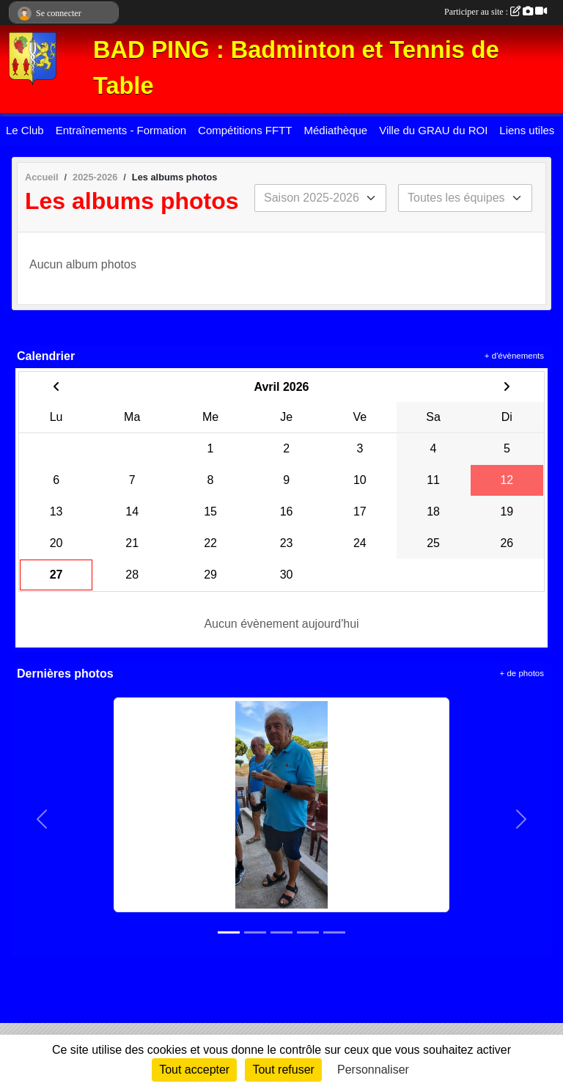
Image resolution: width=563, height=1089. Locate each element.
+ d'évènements (514, 355)
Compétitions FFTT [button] (245, 130)
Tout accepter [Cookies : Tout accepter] (194, 1069)
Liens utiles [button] (526, 130)
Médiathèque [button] (335, 130)
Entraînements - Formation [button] (121, 130)
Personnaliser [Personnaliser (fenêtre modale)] (373, 1069)
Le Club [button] (25, 130)
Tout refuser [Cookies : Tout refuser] (283, 1069)
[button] (42, 819)
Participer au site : (495, 12)
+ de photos (522, 673)
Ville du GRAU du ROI (433, 130)
